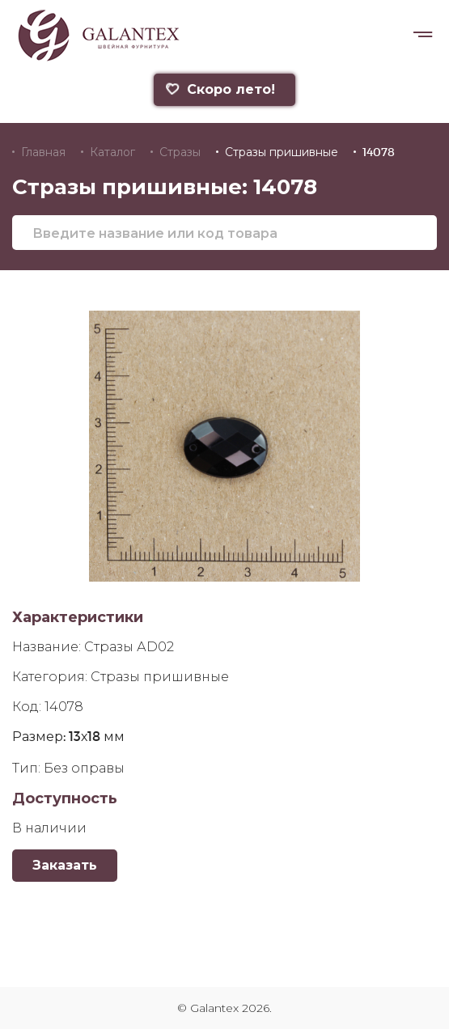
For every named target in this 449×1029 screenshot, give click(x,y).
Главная (43, 152)
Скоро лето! (220, 89)
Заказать (64, 865)
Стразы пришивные (281, 152)
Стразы (180, 152)
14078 (378, 152)
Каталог (112, 152)
